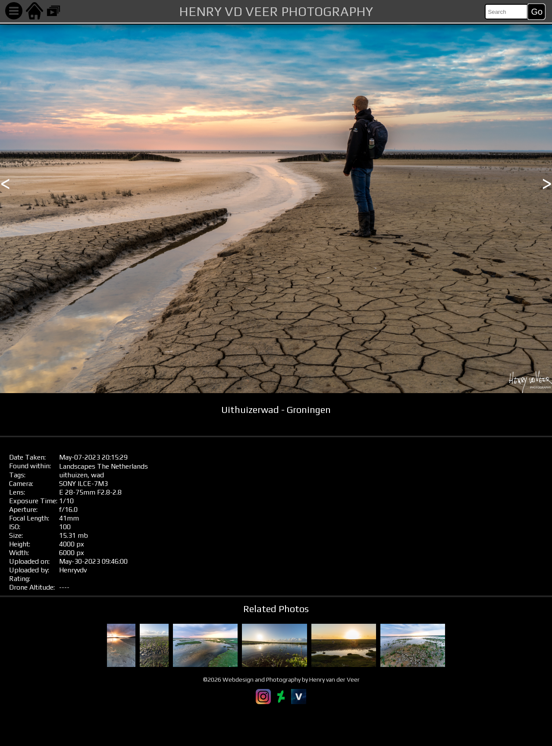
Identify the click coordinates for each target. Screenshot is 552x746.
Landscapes (77, 466)
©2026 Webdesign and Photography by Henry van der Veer (281, 679)
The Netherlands (122, 466)
